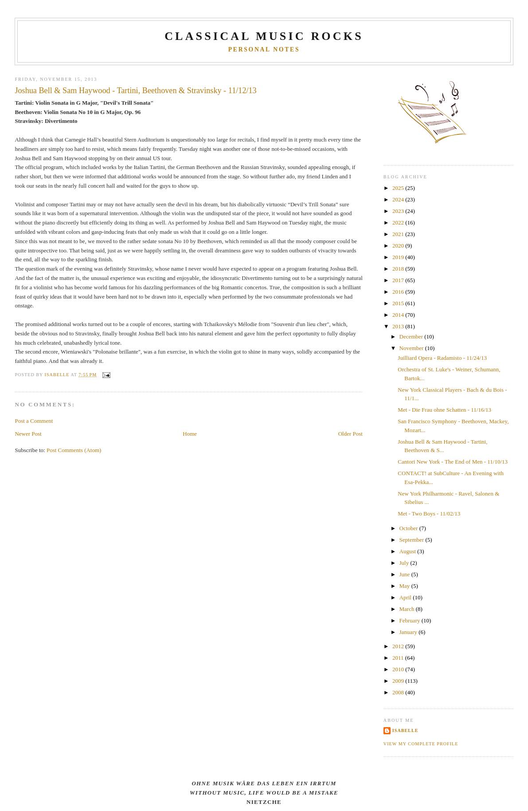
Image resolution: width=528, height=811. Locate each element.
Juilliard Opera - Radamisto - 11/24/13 (442, 357)
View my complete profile (420, 743)
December (412, 336)
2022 (398, 222)
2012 (398, 646)
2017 (398, 280)
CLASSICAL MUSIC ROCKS (264, 36)
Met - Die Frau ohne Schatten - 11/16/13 (444, 409)
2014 (398, 314)
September (412, 539)
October (409, 528)
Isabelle (405, 730)
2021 (398, 234)
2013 (398, 326)
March (407, 609)
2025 (398, 188)
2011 (398, 657)
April (406, 597)
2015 (398, 303)
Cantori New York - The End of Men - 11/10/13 (453, 461)
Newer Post (28, 433)
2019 (398, 257)
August (408, 551)
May (405, 586)
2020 (398, 245)
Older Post (350, 433)
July (405, 562)
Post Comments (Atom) (74, 450)
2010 (398, 669)
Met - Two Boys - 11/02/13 (429, 513)
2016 (398, 291)
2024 (398, 199)
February (410, 620)
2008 (398, 692)
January (409, 632)
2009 (398, 680)
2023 (398, 211)
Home (190, 433)
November (412, 348)
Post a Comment (34, 420)
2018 (398, 268)
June (405, 574)
